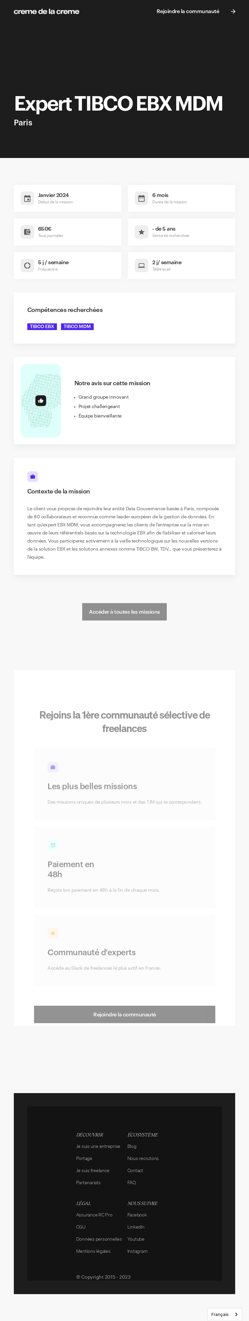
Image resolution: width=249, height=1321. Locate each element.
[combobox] (225, 1314)
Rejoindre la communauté (124, 1028)
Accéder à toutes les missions (124, 626)
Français (219, 1314)
